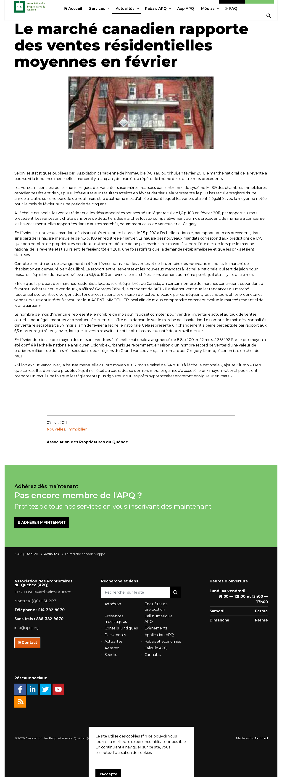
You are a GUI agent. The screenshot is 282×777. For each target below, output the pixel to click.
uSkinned (260, 738)
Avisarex (112, 648)
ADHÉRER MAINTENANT (42, 523)
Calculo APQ (156, 648)
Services (107, 15)
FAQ (241, 15)
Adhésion (259, 5)
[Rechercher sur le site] (141, 592)
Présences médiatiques (116, 619)
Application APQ (159, 635)
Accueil (83, 15)
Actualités (135, 15)
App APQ (195, 15)
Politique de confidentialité (118, 738)
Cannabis (153, 655)
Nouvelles (56, 429)
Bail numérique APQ (159, 619)
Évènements (156, 628)
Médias (218, 15)
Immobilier (77, 429)
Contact (232, 5)
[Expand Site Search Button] (269, 15)
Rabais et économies (163, 641)
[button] (175, 592)
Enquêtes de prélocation (156, 607)
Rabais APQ (166, 15)
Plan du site (149, 738)
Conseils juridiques (121, 628)
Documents (115, 635)
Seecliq (111, 655)
